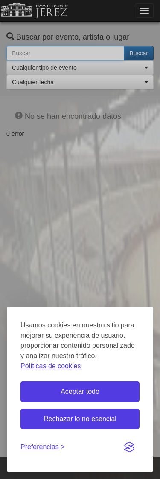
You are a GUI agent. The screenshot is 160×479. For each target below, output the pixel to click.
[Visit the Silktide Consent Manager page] (129, 447)
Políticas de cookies (50, 366)
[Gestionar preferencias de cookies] (42, 447)
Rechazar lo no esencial (80, 418)
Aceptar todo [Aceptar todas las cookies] (80, 391)
